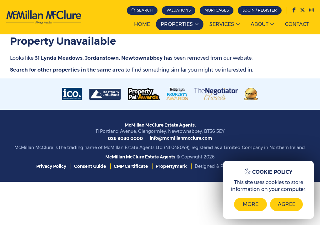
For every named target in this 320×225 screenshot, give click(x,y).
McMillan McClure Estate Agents (140, 156)
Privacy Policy (51, 165)
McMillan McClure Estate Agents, (160, 125)
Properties (177, 24)
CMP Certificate (131, 165)
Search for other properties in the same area (67, 70)
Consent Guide (90, 165)
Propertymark (171, 165)
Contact (297, 24)
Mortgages (216, 10)
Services (221, 24)
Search (145, 10)
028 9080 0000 (125, 137)
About (259, 24)
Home (142, 24)
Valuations (179, 10)
